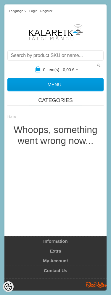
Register (46, 11)
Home (11, 116)
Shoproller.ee (96, 285)
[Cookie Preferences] (8, 286)
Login (33, 11)
